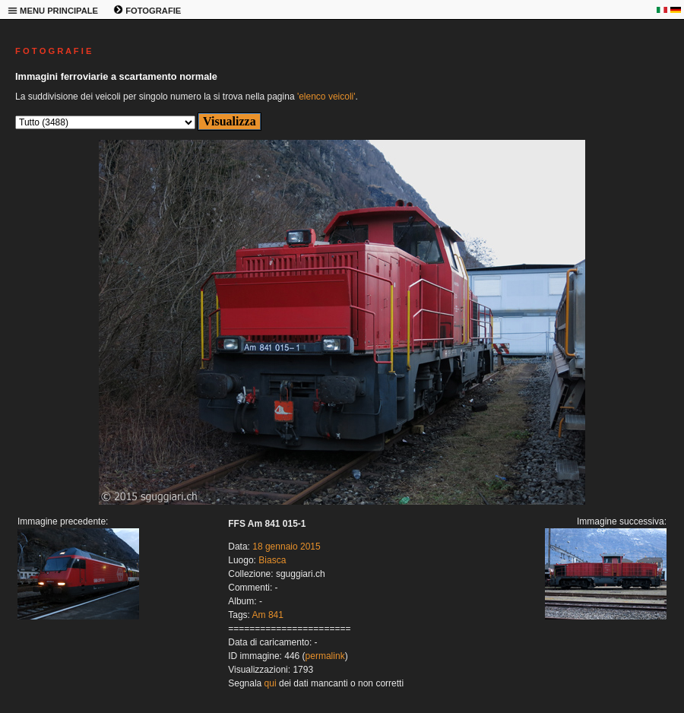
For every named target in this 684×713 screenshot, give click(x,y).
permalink (325, 656)
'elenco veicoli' (326, 96)
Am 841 (267, 615)
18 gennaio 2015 (286, 546)
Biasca (272, 560)
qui (270, 683)
